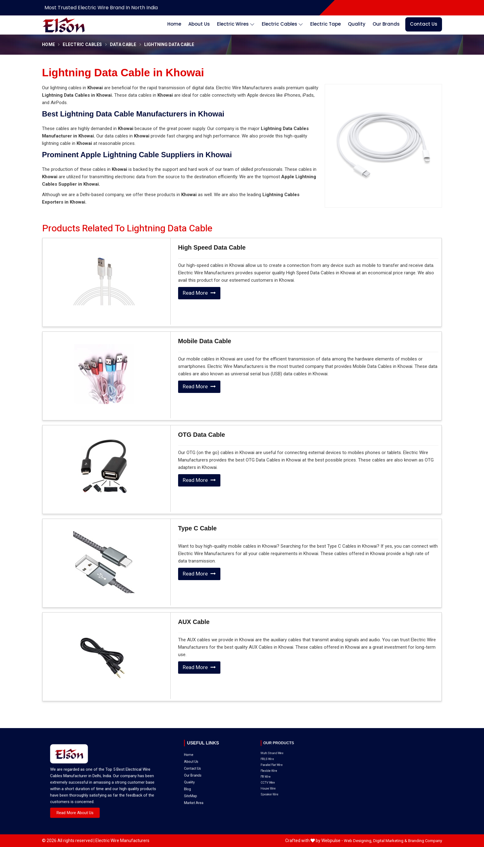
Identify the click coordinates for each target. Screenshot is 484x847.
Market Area (202, 767)
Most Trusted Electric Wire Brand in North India (101, 7)
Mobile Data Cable (204, 341)
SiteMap (200, 764)
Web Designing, (358, 840)
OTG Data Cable (201, 434)
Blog (199, 762)
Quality (356, 24)
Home (174, 24)
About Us (199, 24)
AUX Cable (194, 621)
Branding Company (425, 840)
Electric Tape (325, 24)
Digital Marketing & (390, 840)
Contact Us (423, 24)
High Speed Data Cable (212, 247)
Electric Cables (282, 24)
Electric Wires (236, 24)
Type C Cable (197, 528)
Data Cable (123, 44)
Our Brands (386, 24)
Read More (199, 293)
